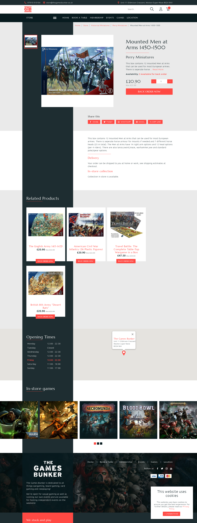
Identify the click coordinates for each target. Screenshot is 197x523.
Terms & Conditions (117, 505)
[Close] (133, 275)
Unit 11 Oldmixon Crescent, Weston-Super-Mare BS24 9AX (147, 3)
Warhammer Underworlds (39, 479)
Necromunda (105, 473)
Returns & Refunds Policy (69, 505)
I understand (171, 514)
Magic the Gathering (109, 479)
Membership (96, 17)
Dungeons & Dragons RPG (39, 488)
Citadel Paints (147, 476)
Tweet (108, 122)
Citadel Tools (146, 482)
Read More (158, 69)
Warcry (102, 476)
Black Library (146, 473)
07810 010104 (34, 3)
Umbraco (139, 512)
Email (140, 122)
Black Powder (105, 485)
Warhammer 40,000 (36, 473)
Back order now (149, 91)
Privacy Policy (94, 505)
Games (120, 17)
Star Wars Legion (107, 488)
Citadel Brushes (148, 479)
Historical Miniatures (100, 25)
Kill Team (66, 473)
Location (132, 17)
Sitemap (137, 505)
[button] (95, 384)
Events (110, 17)
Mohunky (119, 512)
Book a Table (79, 17)
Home (65, 17)
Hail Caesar (67, 485)
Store (85, 25)
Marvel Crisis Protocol (73, 488)
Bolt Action (31, 485)
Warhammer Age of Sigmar (75, 476)
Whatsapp (124, 122)
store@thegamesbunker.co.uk (59, 3)
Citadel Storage (148, 485)
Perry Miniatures (120, 25)
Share (94, 122)
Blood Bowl (31, 476)
